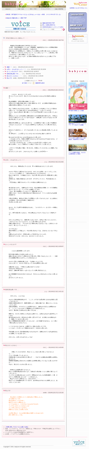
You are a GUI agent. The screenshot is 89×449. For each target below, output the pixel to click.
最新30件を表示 (40, 83)
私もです (9, 78)
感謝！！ (9, 67)
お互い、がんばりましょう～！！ (16, 69)
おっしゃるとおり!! (12, 71)
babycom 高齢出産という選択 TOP (16, 18)
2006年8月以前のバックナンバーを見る (52, 27)
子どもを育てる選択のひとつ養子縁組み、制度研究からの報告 (78, 138)
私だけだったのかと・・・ (14, 76)
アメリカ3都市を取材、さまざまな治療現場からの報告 (78, 152)
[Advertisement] (77, 58)
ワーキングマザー (46, 9)
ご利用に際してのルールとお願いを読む (16, 427)
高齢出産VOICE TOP (48, 23)
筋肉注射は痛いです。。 (14, 73)
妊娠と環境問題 (59, 9)
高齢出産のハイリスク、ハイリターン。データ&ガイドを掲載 (78, 124)
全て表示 (24, 83)
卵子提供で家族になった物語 (78, 110)
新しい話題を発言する (48, 25)
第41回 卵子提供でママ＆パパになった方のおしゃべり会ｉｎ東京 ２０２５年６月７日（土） (34, 14)
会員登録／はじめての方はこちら (78, 8)
